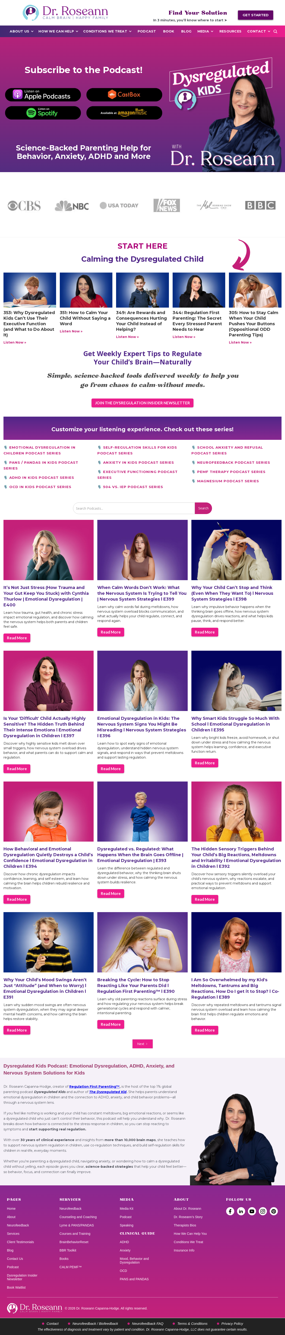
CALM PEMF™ (71, 1267)
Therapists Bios (185, 1225)
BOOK (168, 31)
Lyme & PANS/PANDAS (77, 1225)
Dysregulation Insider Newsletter (22, 1277)
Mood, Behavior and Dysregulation (134, 1260)
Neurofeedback (18, 1225)
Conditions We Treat (105, 31)
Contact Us (15, 1259)
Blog (186, 31)
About (11, 1217)
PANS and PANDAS (134, 1279)
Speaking (126, 1225)
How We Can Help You (190, 1233)
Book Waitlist (16, 1287)
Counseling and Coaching (78, 1217)
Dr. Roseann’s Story (188, 1217)
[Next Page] (142, 1044)
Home (11, 1208)
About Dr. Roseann (187, 1208)
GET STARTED (256, 15)
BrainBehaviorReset (74, 1242)
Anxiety (125, 1250)
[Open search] (275, 31)
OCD (123, 1271)
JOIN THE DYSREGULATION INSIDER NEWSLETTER (142, 402)
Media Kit (126, 1208)
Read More (17, 637)
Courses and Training (75, 1233)
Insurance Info (184, 1250)
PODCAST (147, 31)
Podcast (13, 1267)
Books (64, 1259)
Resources (230, 31)
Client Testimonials (20, 1242)
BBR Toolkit (68, 1250)
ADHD (124, 1242)
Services (13, 1233)
